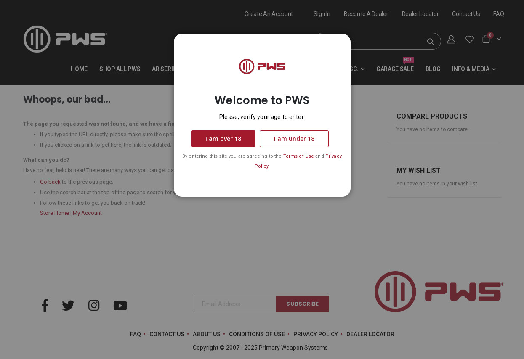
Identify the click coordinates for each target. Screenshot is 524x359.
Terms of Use (298, 156)
